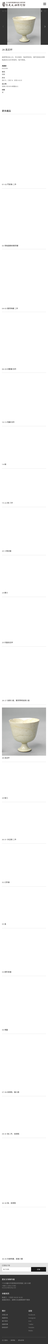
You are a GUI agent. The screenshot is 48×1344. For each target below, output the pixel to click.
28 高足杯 (6, 758)
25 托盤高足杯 (7, 642)
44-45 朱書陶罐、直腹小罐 (12, 1259)
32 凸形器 (6, 882)
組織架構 (5, 1324)
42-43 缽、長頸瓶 (9, 1203)
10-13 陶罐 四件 (8, 422)
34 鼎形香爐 (6, 972)
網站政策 (21, 1340)
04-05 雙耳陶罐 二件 (10, 308)
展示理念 (5, 1321)
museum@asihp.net (9, 1288)
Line (29, 1321)
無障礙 (13, 1340)
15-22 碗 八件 (7, 503)
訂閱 (38, 1269)
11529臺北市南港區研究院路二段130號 (16, 1283)
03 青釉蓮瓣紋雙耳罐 (10, 245)
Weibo (30, 1331)
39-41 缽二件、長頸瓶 (10, 1134)
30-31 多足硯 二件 (9, 839)
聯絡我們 (5, 1327)
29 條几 (5, 798)
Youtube (31, 1327)
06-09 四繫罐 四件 (9, 369)
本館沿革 (5, 1315)
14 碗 (4, 464)
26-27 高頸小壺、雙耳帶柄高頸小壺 (16, 700)
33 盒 (4, 924)
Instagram (32, 1318)
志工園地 (5, 1340)
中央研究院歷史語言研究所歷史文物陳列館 (13, 4)
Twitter (30, 1324)
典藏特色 (5, 1318)
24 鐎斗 (5, 593)
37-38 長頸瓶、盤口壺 (10, 1092)
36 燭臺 (5, 1030)
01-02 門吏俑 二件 (9, 184)
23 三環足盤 (6, 551)
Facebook (31, 1315)
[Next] (45, 26)
